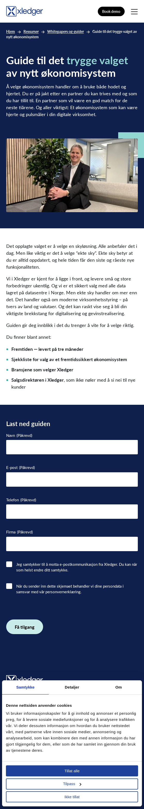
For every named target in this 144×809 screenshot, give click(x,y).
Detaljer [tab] (72, 687)
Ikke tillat (72, 797)
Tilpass (72, 784)
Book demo (111, 11)
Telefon (21, 500)
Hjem (10, 31)
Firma (19, 532)
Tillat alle (72, 771)
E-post (20, 468)
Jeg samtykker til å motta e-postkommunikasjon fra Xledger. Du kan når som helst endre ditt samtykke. (76, 567)
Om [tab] (118, 687)
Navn (19, 435)
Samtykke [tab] (25, 687)
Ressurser (31, 31)
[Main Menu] (134, 11)
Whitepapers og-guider (65, 31)
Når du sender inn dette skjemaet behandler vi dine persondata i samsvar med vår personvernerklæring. (70, 589)
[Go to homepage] (24, 11)
